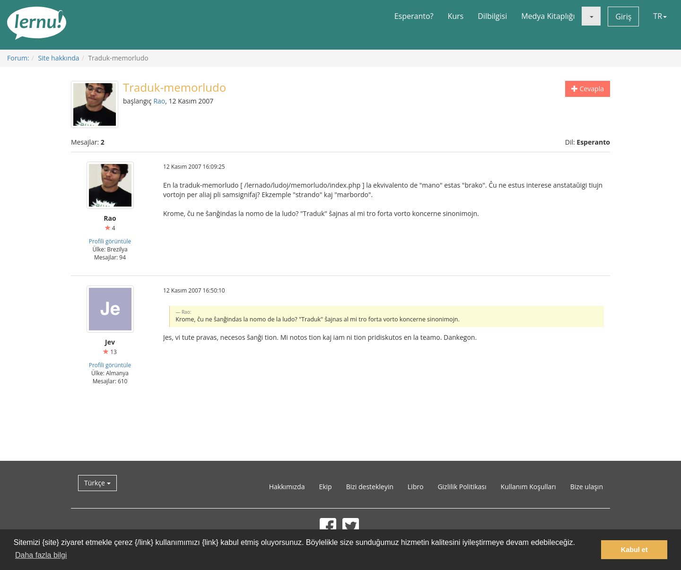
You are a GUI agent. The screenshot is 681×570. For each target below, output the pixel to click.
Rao (159, 100)
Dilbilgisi (492, 16)
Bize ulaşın (586, 486)
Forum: (18, 57)
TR (660, 16)
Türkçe (97, 482)
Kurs (455, 16)
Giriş (623, 16)
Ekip (325, 486)
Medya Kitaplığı (548, 16)
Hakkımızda (287, 486)
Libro (416, 486)
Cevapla (587, 88)
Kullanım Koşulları (528, 486)
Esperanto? (414, 16)
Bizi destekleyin (369, 486)
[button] (591, 16)
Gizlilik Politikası (461, 486)
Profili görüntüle (110, 241)
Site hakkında (58, 57)
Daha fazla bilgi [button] (41, 555)
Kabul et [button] (634, 549)
